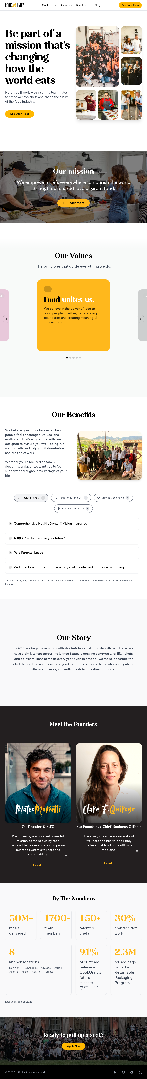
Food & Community (73, 509)
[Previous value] (6, 319)
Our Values (66, 5)
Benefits (81, 5)
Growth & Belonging (113, 498)
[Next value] (140, 319)
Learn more (73, 203)
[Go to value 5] (80, 358)
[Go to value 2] (70, 358)
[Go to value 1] (67, 358)
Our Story (95, 5)
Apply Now (73, 1046)
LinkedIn (38, 865)
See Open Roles (130, 5)
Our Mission (49, 5)
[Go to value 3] (73, 358)
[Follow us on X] (140, 1072)
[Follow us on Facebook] (132, 1072)
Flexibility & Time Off (71, 498)
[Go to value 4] (77, 358)
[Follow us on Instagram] (123, 1072)
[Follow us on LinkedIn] (115, 1072)
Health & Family (31, 498)
